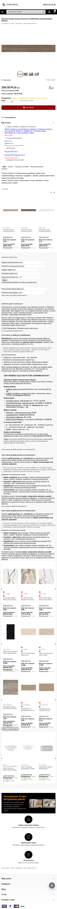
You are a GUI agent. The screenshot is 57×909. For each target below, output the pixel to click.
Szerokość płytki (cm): (9, 273)
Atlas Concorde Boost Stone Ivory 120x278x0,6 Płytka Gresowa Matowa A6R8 (46, 654)
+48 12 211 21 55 (49, 5)
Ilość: (4, 101)
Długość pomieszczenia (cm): (12, 262)
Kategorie (2, 11)
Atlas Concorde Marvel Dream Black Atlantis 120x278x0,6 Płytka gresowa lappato (28, 652)
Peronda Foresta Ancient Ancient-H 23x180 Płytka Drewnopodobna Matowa (8, 230)
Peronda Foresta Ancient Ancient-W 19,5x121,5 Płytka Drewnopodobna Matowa (45, 230)
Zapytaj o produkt (22, 167)
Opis (4, 167)
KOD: (48, 80)
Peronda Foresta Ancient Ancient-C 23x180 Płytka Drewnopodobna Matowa (26, 230)
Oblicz (4, 280)
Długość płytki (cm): (9, 270)
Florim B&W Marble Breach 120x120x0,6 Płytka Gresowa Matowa (9, 599)
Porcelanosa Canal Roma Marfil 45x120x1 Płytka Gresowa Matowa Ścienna (10, 707)
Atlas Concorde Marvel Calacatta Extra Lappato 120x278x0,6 (10, 654)
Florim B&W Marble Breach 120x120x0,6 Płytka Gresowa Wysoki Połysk (46, 599)
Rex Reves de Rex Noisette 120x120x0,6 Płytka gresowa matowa (28, 599)
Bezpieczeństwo (37, 167)
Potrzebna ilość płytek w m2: (12, 293)
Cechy (10, 167)
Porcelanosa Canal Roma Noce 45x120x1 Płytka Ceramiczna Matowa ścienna (28, 707)
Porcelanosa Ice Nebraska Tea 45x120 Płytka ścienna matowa (46, 709)
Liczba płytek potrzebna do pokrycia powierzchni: (19, 282)
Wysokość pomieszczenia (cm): (13, 266)
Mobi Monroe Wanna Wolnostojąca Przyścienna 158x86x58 (45, 768)
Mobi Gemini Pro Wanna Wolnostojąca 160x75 (9, 769)
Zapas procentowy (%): (10, 277)
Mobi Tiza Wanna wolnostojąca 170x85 (27, 768)
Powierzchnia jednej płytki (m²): (13, 289)
